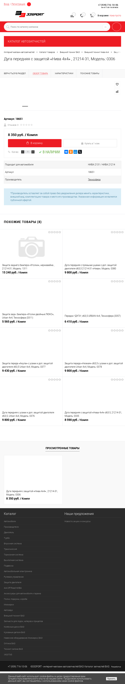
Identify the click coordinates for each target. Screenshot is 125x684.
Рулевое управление (14, 577)
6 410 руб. (94, 323)
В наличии (49, 152)
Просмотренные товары (62, 448)
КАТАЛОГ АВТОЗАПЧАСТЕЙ (26, 41)
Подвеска (8, 566)
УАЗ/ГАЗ (8, 654)
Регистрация (18, 4)
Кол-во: (15, 152)
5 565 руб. (31, 323)
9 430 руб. (31, 372)
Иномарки (9, 605)
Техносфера (92, 179)
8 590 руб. (94, 421)
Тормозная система (13, 555)
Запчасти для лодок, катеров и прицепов (23, 621)
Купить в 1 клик (90, 143)
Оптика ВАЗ (9, 643)
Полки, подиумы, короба (15, 599)
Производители (11, 527)
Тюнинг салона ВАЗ (13, 649)
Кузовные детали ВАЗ (14, 632)
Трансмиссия (10, 549)
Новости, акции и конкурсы (77, 521)
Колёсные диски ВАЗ (14, 627)
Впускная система (13, 543)
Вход (6, 4)
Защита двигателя (12, 582)
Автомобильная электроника (18, 571)
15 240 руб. (31, 274)
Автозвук (8, 610)
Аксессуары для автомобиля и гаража (22, 593)
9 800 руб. (94, 274)
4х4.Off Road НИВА (13, 588)
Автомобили (10, 521)
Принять (111, 678)
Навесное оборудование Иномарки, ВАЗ (23, 638)
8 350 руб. (18, 499)
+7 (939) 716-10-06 (108, 4)
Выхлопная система (13, 560)
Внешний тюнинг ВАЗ (14, 616)
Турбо (7, 538)
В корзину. (35, 143)
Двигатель (9, 532)
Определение (29, 4)
